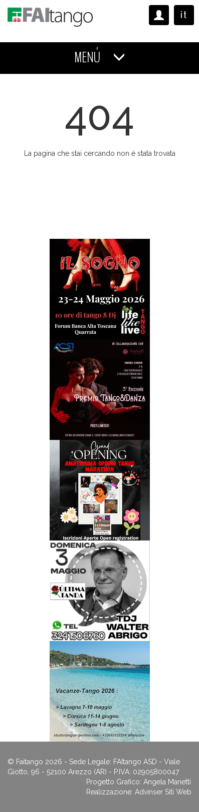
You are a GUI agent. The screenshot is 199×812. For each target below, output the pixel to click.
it (183, 15)
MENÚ (99, 57)
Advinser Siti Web (163, 792)
